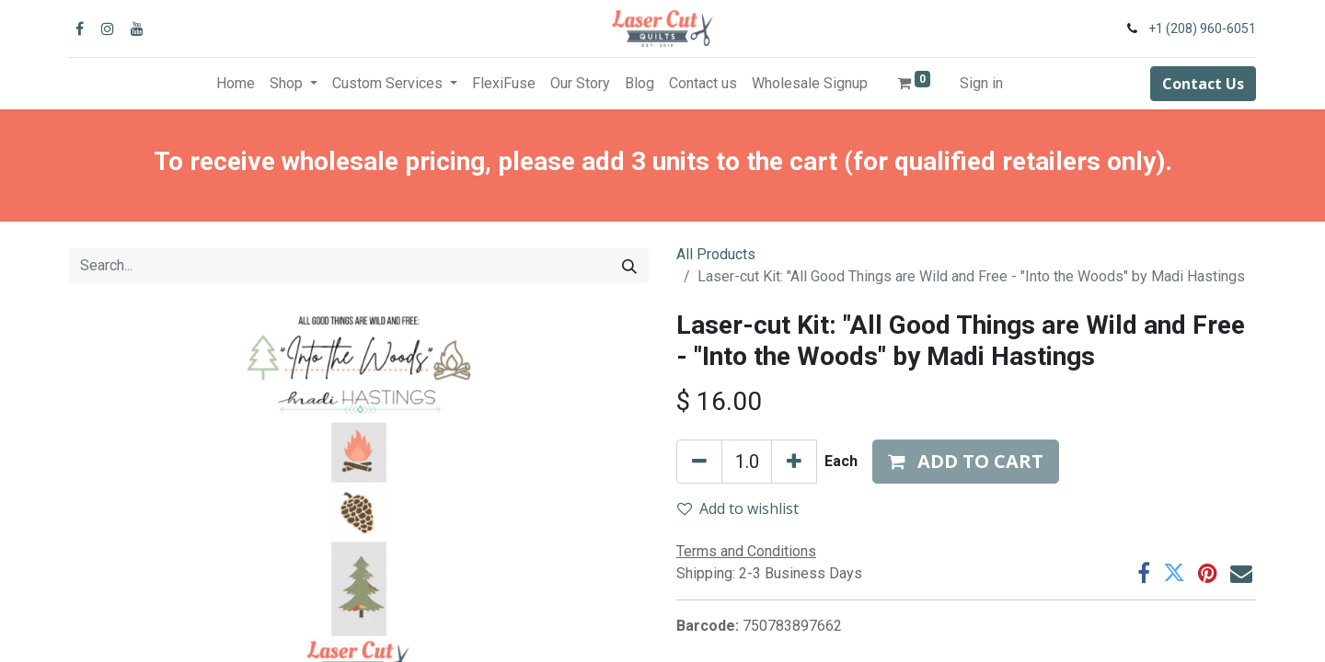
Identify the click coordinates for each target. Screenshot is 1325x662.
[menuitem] (235, 83)
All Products (715, 254)
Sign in (981, 83)
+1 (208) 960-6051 (1202, 28)
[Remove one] (699, 461)
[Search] (629, 265)
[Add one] (794, 461)
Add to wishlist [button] (738, 508)
